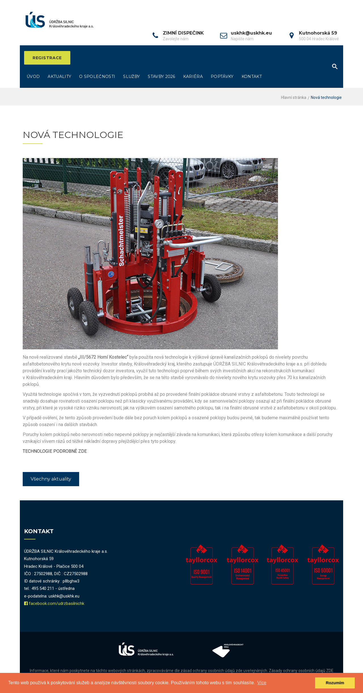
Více (261, 682)
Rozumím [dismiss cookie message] (335, 683)
